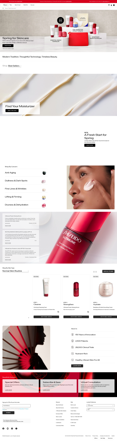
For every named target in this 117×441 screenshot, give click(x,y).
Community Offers (60, 425)
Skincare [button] (50, 5)
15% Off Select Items (15, 1)
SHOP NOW (8, 45)
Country (88, 404)
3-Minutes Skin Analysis (61, 410)
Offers (96, 438)
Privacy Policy (22, 408)
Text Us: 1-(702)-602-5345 (76, 416)
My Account (73, 404)
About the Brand (59, 404)
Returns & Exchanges (75, 413)
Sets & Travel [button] (76, 5)
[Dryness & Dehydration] (26, 204)
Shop (4, 66)
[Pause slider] (109, 1)
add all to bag (108, 271)
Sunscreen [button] (57, 5)
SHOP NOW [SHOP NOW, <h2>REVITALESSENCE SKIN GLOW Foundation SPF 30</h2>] (8, 243)
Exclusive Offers (59, 413)
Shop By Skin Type (8, 268)
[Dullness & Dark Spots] (26, 180)
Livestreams (58, 422)
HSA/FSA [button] (84, 5)
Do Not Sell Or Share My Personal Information (74, 435)
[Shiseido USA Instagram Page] (12, 428)
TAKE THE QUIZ (12, 110)
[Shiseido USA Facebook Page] (3, 428)
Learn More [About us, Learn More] (77, 365)
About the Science (60, 407)
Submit (8, 412)
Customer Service (74, 407)
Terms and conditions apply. (8, 48)
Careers (113, 435)
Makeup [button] (64, 5)
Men (70, 5)
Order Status (73, 410)
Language (89, 408)
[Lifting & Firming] (26, 196)
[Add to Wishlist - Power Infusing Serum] (88, 312)
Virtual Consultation (60, 419)
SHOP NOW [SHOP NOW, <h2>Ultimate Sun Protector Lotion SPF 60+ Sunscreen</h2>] (8, 259)
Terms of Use (88, 435)
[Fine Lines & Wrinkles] (26, 188)
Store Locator (59, 416)
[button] (114, 5)
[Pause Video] (29, 318)
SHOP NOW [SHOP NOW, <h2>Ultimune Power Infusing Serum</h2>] (8, 225)
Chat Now (73, 425)
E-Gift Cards (73, 422)
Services (110, 438)
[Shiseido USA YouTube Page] (8, 428)
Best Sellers (37, 5)
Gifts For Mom (29, 5)
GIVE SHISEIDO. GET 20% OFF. (98, 1)
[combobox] (60, 8)
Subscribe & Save (74, 419)
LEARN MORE (8, 390)
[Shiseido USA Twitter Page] (16, 428)
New (44, 5)
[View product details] (46, 288)
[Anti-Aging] (26, 172)
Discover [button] (91, 5)
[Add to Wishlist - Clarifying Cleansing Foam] (58, 312)
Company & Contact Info (105, 435)
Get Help (103, 438)
